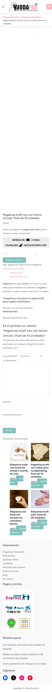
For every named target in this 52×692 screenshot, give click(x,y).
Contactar (8, 563)
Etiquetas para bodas (31, 17)
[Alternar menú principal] (3, 7)
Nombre (7, 401)
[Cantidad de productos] (19, 253)
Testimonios (9, 555)
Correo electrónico (12, 414)
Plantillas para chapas (14, 567)
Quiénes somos (10, 559)
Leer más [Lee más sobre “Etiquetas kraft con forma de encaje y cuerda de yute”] (16, 480)
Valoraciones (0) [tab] (18, 276)
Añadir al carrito (14, 260)
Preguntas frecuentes (13, 552)
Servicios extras (11, 571)
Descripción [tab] (16, 272)
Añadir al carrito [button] (39, 483)
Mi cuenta (8, 578)
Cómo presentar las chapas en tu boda (24, 663)
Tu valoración (10, 360)
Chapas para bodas (11, 17)
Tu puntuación (11, 356)
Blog (5, 575)
